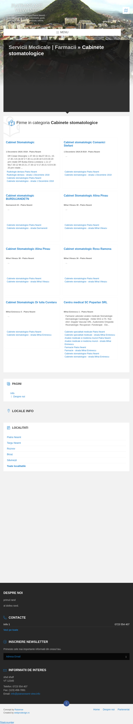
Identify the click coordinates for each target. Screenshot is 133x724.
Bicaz (10, 454)
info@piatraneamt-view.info (25, 693)
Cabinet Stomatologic (20, 142)
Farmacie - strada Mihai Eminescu (80, 350)
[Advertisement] (66, 83)
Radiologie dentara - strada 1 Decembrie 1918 (28, 175)
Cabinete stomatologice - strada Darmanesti (27, 228)
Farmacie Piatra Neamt (75, 347)
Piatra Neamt (14, 437)
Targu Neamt (14, 442)
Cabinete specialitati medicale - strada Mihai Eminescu (90, 335)
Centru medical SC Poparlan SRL (85, 302)
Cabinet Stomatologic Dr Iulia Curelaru (31, 302)
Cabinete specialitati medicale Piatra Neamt (85, 332)
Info (12, 393)
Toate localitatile (16, 466)
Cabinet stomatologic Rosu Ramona (87, 248)
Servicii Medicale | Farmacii (43, 47)
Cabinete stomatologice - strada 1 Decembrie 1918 (30, 181)
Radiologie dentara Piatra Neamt (22, 172)
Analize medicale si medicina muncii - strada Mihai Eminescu (88, 342)
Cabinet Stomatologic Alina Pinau (86, 195)
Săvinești (12, 460)
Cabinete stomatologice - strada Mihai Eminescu (29, 335)
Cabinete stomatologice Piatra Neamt (24, 178)
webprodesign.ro (22, 713)
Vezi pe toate (10, 630)
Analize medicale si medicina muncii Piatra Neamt (87, 338)
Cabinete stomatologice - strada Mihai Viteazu (86, 228)
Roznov (11, 448)
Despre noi (18, 396)
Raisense (19, 709)
